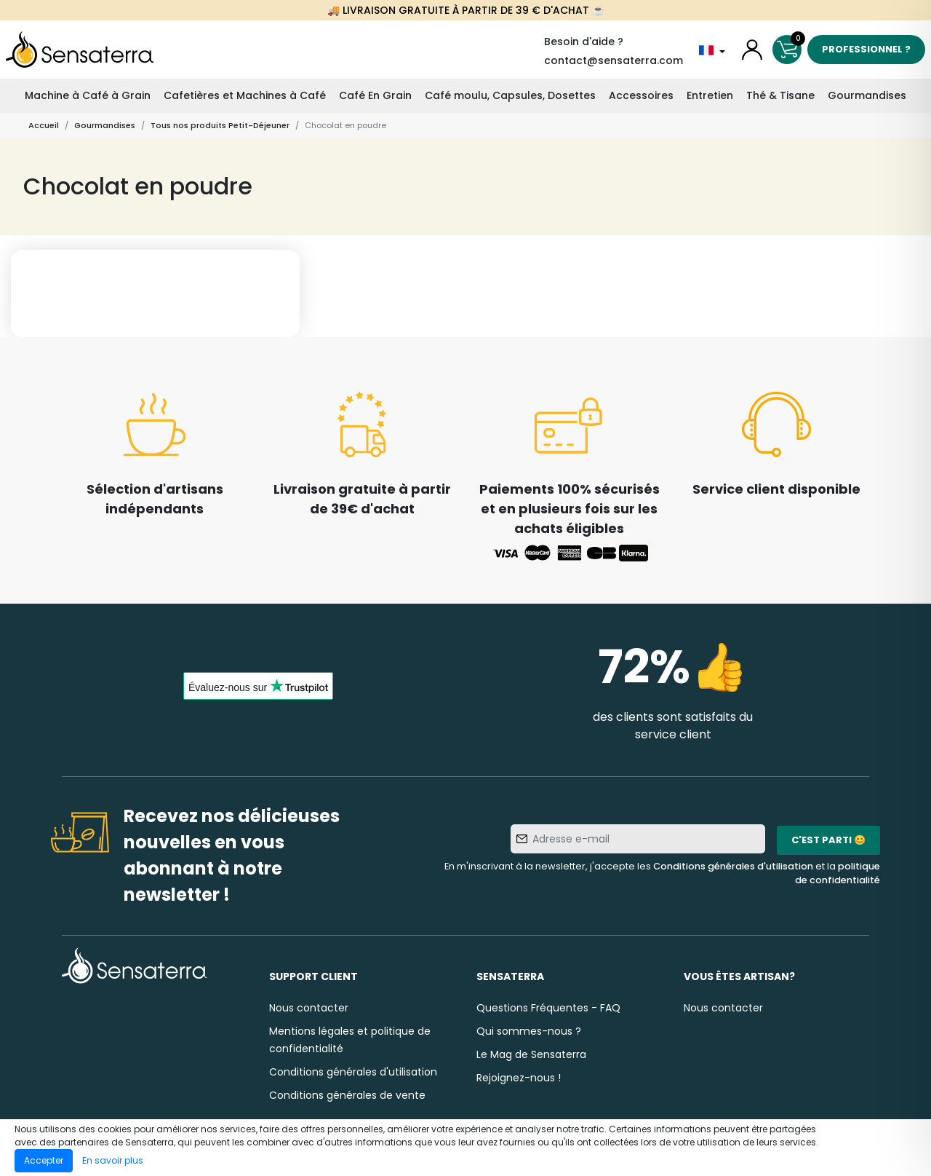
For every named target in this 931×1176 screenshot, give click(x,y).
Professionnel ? (866, 49)
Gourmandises (867, 95)
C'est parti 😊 (828, 840)
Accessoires (641, 95)
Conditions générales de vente (347, 1095)
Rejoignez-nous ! (518, 1077)
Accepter (43, 1160)
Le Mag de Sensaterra (531, 1054)
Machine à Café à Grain (88, 95)
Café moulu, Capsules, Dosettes (510, 95)
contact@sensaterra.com (613, 60)
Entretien (710, 95)
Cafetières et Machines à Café (245, 95)
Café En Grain (375, 95)
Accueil (43, 125)
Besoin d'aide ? (583, 41)
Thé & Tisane (780, 95)
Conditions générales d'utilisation (733, 866)
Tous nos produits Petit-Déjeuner (220, 125)
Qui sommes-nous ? (528, 1031)
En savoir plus (112, 1160)
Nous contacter (308, 1008)
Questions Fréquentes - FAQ (548, 1008)
